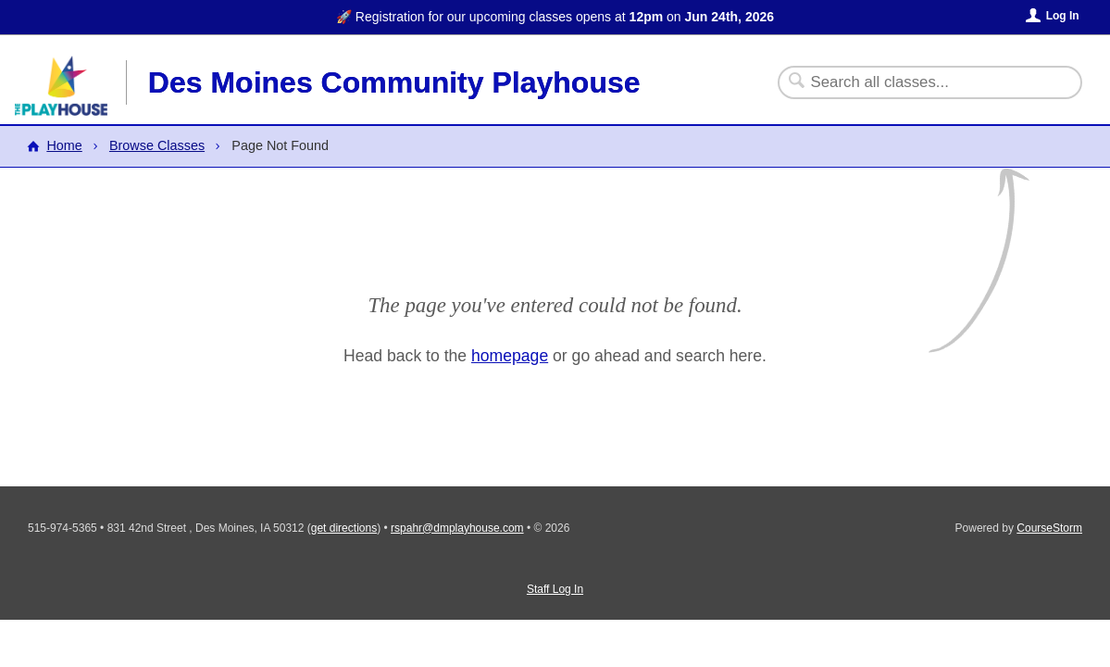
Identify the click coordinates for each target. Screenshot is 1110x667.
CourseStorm (1049, 528)
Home (63, 145)
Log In (1062, 15)
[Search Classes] (918, 82)
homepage (509, 355)
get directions (344, 528)
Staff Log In (555, 589)
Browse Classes (157, 145)
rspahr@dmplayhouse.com (457, 528)
